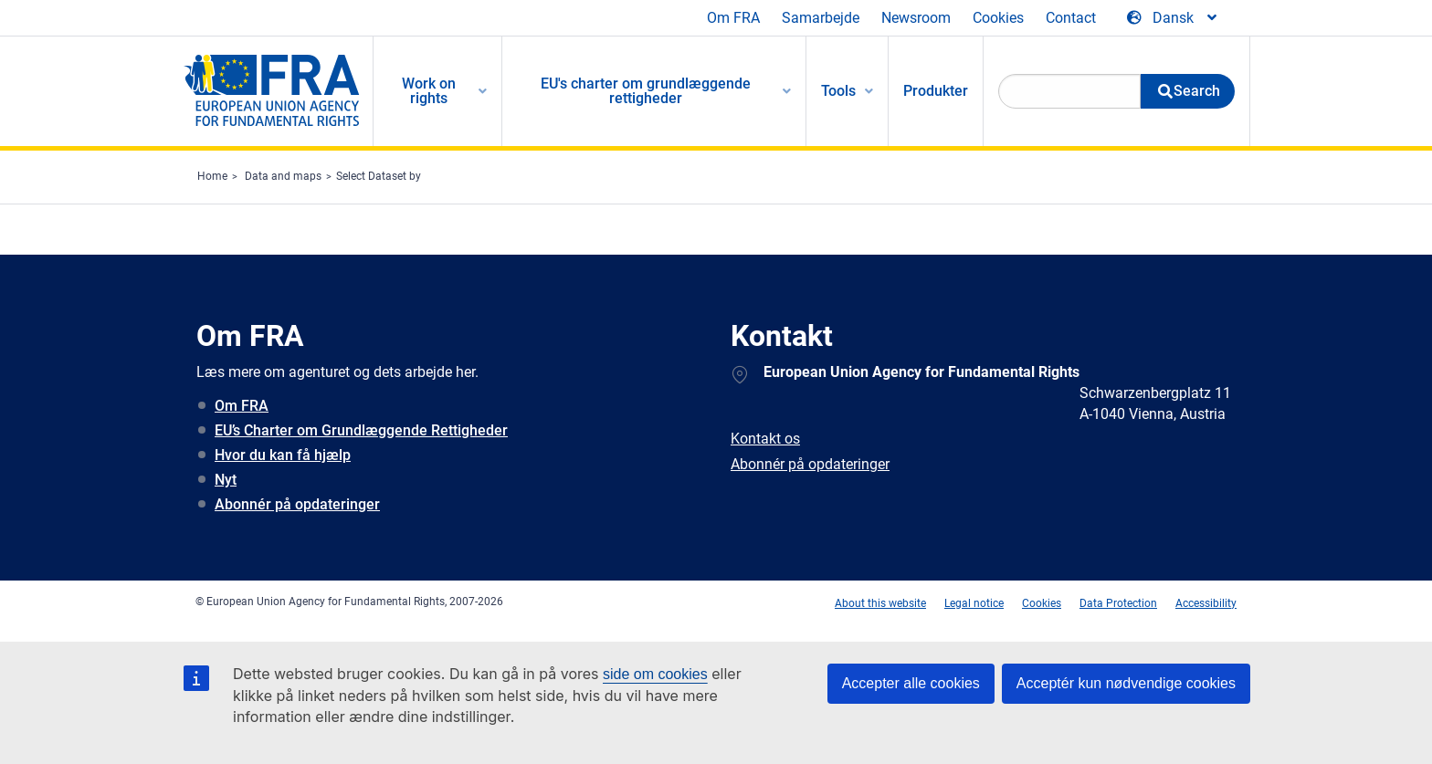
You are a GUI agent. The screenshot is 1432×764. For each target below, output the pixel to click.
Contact (1071, 17)
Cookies (998, 17)
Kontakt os (765, 438)
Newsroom (916, 17)
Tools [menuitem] (838, 90)
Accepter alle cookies (911, 683)
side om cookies (655, 674)
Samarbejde (820, 17)
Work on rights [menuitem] (429, 91)
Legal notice (974, 603)
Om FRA (733, 17)
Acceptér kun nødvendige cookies (1126, 683)
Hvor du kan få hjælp (283, 455)
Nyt (226, 479)
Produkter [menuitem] (935, 90)
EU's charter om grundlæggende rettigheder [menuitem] (646, 91)
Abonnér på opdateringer (297, 504)
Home (212, 176)
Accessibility (1206, 603)
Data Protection (1118, 603)
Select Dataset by (378, 176)
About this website (880, 603)
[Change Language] (1173, 18)
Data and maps (283, 176)
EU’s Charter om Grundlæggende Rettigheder (361, 430)
